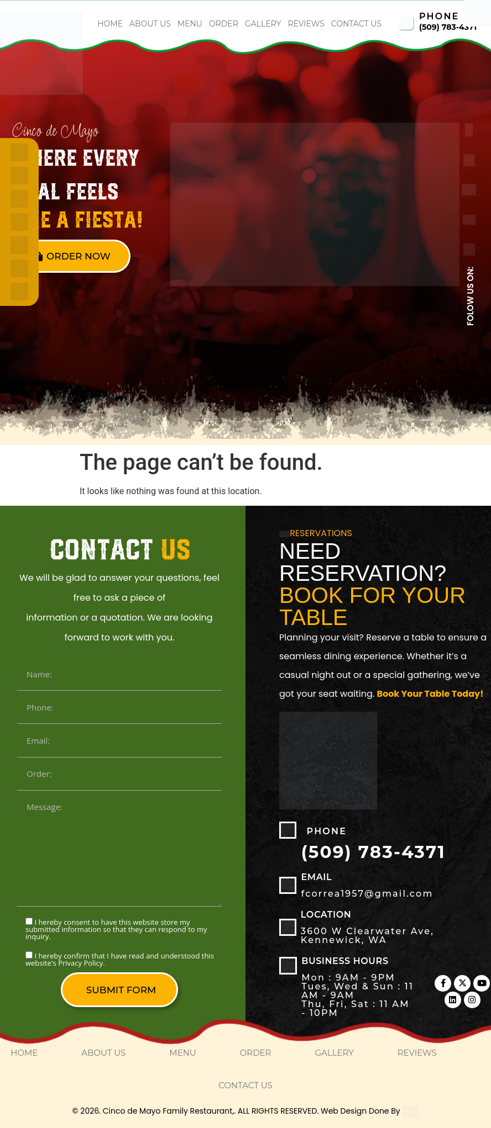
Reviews (306, 24)
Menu (189, 24)
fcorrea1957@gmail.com (367, 893)
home (110, 24)
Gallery (263, 24)
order (223, 24)
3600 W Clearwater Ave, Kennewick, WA (367, 935)
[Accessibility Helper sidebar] (477, 13)
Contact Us (356, 24)
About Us (150, 24)
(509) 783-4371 (448, 27)
